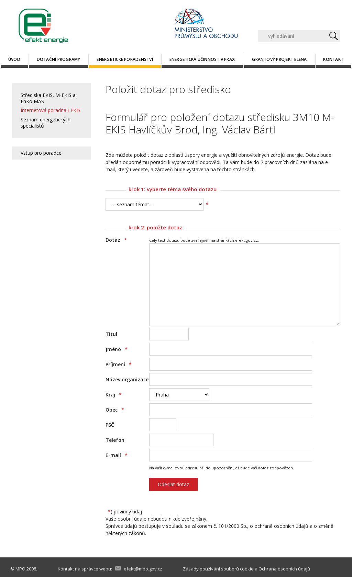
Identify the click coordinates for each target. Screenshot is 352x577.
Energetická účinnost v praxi (202, 59)
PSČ (110, 425)
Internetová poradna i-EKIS (50, 110)
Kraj (114, 394)
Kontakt (333, 59)
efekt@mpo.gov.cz (143, 569)
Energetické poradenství (125, 59)
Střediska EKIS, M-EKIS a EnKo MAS (48, 98)
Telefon (115, 440)
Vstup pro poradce (41, 153)
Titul (111, 334)
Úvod (14, 59)
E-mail (117, 455)
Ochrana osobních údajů (284, 569)
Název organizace (127, 379)
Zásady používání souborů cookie (218, 569)
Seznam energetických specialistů (45, 122)
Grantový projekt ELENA (279, 59)
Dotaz (116, 240)
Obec (115, 409)
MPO (20, 569)
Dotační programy (58, 59)
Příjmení (119, 364)
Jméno (117, 349)
